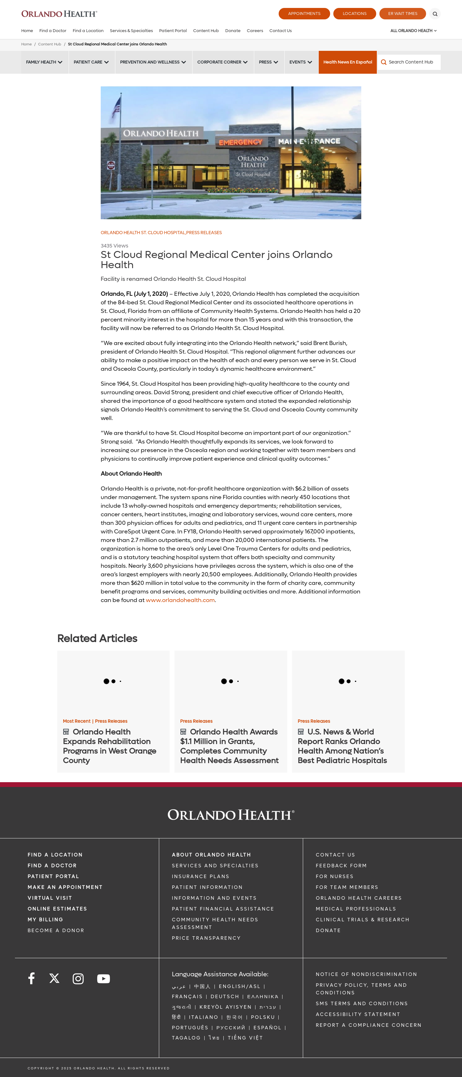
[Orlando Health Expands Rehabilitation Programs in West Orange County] (113, 682)
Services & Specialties (131, 30)
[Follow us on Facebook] (32, 979)
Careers (255, 30)
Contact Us (280, 30)
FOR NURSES (335, 876)
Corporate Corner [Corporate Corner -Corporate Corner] (219, 62)
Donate (233, 30)
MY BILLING (46, 920)
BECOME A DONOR (56, 930)
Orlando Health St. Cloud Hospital (143, 233)
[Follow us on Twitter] (54, 976)
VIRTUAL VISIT (50, 898)
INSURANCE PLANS (201, 876)
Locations (353, 13)
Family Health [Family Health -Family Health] (41, 62)
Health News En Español (347, 62)
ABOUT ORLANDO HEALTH (211, 855)
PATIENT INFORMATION (207, 887)
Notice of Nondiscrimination (367, 974)
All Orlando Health (411, 30)
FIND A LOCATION (55, 855)
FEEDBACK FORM (341, 866)
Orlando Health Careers (359, 898)
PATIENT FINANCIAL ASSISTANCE (223, 909)
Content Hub (206, 30)
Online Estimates (57, 909)
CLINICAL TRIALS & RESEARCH (363, 920)
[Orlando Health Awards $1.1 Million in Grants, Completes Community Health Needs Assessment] (230, 682)
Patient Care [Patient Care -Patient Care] (88, 62)
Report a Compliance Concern (369, 1025)
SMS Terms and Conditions (362, 1003)
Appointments (303, 13)
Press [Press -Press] (265, 62)
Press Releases (204, 233)
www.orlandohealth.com (180, 600)
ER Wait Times (402, 13)
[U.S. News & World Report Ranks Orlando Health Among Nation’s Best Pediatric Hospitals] (348, 682)
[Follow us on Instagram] (79, 979)
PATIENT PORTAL (53, 876)
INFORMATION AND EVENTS (214, 898)
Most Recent (78, 721)
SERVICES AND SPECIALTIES (215, 866)
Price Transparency (206, 938)
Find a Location (88, 30)
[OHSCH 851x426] (231, 152)
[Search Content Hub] (409, 62)
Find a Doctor (52, 30)
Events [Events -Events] (297, 62)
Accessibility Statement (358, 1014)
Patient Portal (173, 30)
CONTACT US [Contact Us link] (336, 855)
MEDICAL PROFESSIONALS (356, 909)
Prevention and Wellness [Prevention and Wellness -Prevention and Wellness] (150, 62)
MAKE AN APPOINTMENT (65, 887)
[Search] (435, 13)
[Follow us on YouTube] (104, 979)
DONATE (328, 930)
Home (27, 30)
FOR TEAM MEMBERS (347, 887)
